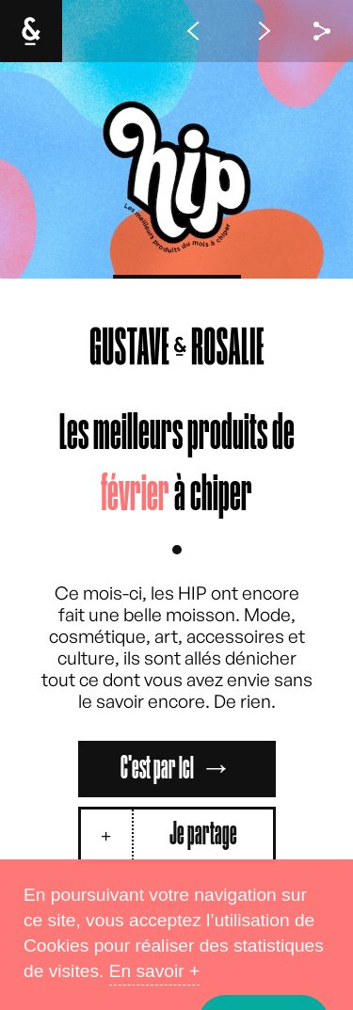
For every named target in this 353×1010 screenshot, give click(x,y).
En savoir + (155, 971)
